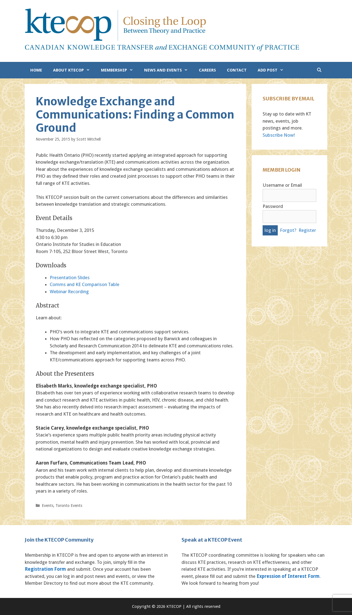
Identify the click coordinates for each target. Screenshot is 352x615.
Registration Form (45, 569)
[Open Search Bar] (319, 70)
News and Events (168, 70)
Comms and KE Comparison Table (84, 284)
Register (307, 230)
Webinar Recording (69, 291)
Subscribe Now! (279, 135)
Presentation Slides (70, 277)
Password (273, 206)
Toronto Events (69, 505)
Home (36, 70)
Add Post (273, 70)
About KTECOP (74, 70)
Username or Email (282, 185)
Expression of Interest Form (288, 576)
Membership (120, 70)
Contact (237, 70)
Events (47, 505)
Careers (207, 70)
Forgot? (288, 230)
